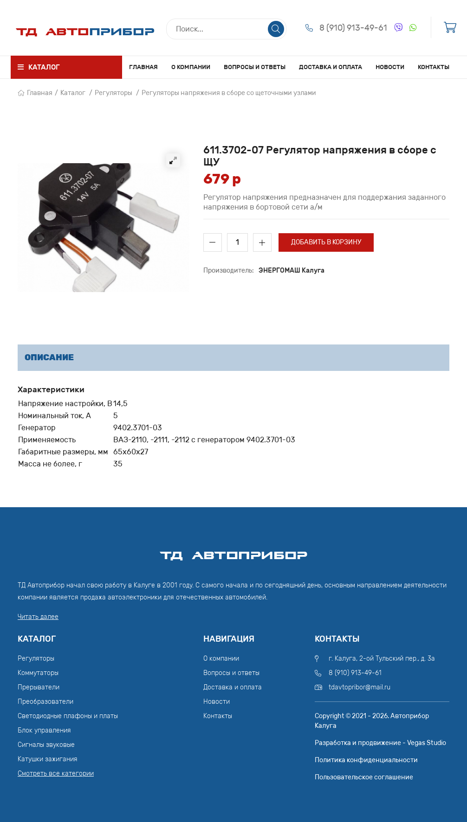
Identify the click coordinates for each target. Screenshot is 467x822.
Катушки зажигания (48, 759)
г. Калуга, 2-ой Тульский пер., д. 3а (382, 659)
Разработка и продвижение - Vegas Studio (380, 743)
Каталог (72, 93)
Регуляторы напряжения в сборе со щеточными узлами (229, 93)
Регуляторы (113, 93)
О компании (190, 67)
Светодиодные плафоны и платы (68, 716)
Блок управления (44, 730)
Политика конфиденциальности (366, 760)
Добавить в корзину (326, 242)
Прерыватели (38, 687)
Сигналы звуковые (46, 745)
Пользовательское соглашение (364, 777)
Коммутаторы (38, 673)
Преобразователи (45, 702)
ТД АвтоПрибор (233, 551)
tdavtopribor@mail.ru (359, 687)
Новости (390, 67)
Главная (143, 67)
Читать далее (38, 617)
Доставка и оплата (330, 67)
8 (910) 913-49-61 (353, 28)
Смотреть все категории (56, 773)
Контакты (433, 67)
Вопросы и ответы (254, 67)
